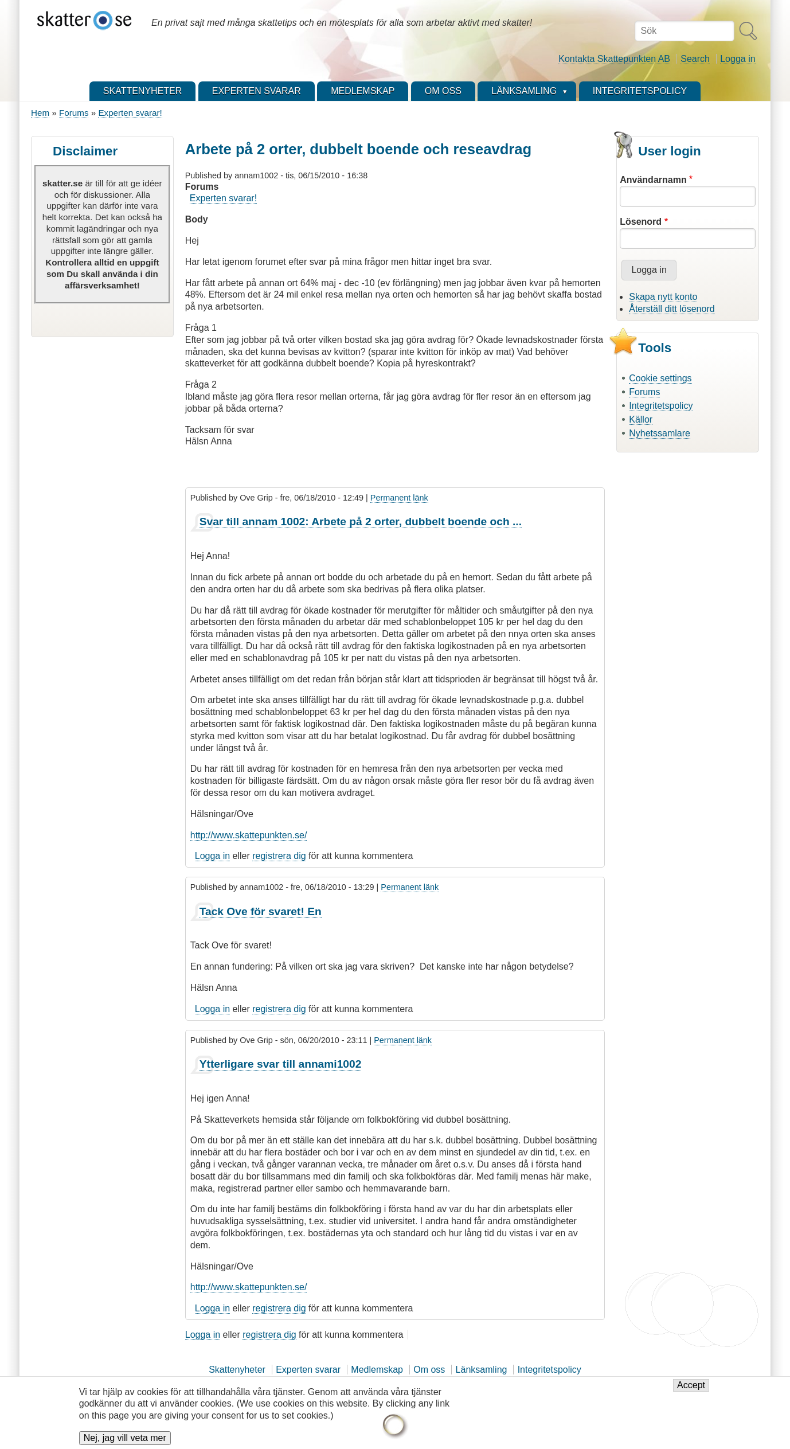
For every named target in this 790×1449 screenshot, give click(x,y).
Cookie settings (660, 378)
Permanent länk (399, 497)
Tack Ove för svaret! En (261, 911)
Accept (691, 1392)
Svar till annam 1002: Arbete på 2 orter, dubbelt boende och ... (361, 521)
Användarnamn (653, 180)
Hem (40, 113)
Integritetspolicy (661, 406)
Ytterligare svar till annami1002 (281, 1064)
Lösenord (641, 221)
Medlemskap (377, 1369)
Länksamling (481, 1369)
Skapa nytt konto (663, 297)
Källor (640, 419)
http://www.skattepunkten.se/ (248, 835)
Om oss (429, 1369)
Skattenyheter (237, 1369)
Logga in (737, 59)
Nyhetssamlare (659, 433)
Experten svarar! (130, 113)
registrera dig (279, 856)
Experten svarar (308, 1369)
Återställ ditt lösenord (671, 309)
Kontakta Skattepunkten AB (614, 59)
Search (695, 59)
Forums (73, 113)
